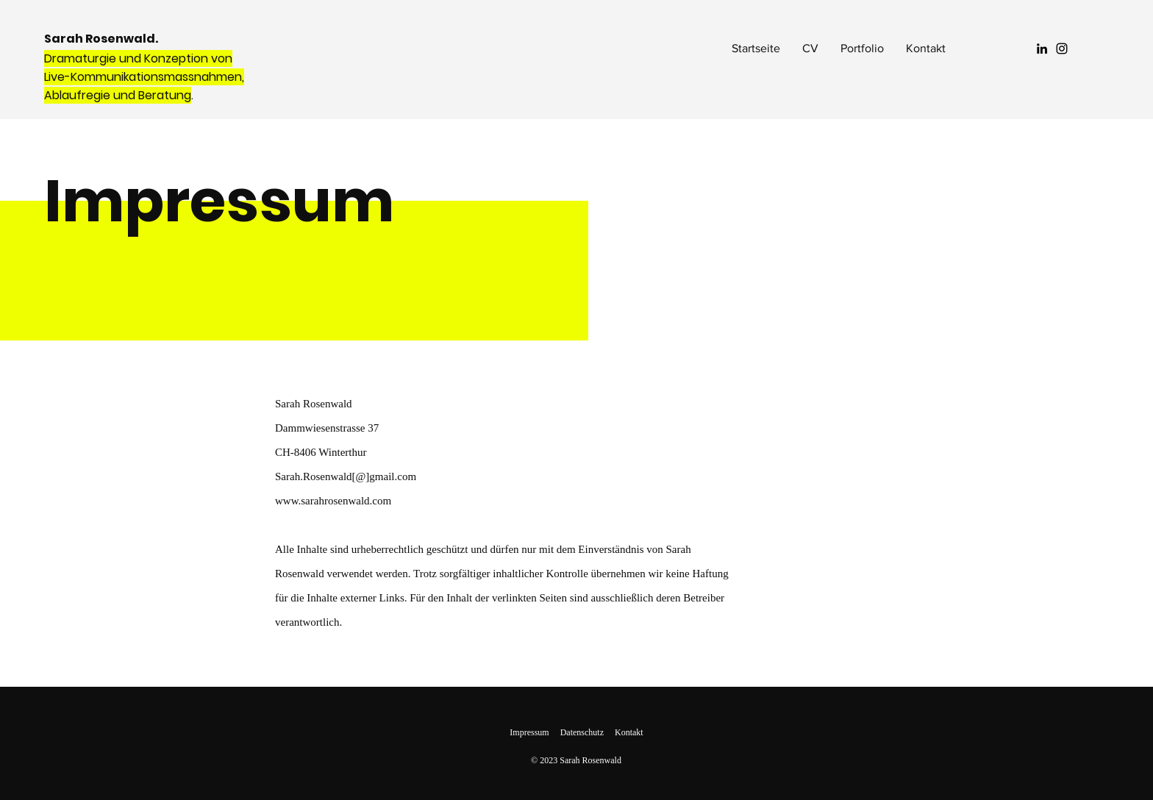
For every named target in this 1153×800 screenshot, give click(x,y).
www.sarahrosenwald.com (333, 501)
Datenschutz (582, 732)
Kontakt (629, 732)
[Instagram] (1061, 48)
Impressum (529, 732)
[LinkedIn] (1042, 48)
